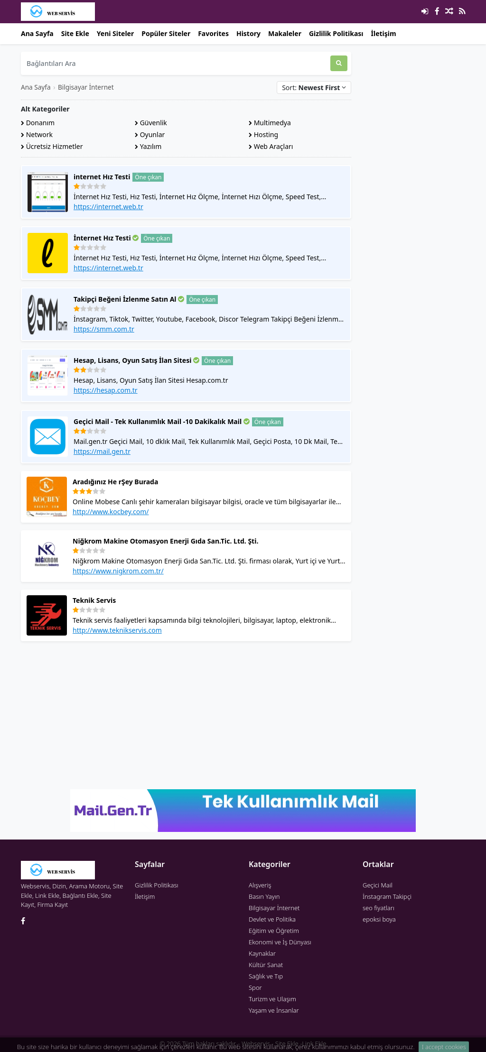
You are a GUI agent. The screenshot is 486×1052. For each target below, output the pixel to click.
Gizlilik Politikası (336, 33)
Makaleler (284, 33)
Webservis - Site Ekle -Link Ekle (284, 1043)
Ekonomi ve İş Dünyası (280, 942)
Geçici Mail (378, 885)
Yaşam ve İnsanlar (274, 1010)
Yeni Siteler (115, 33)
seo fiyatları (378, 908)
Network (37, 134)
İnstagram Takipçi (387, 896)
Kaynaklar (262, 953)
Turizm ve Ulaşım (272, 999)
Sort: (314, 87)
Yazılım (148, 146)
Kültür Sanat (266, 964)
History (248, 33)
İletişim (383, 33)
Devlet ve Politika (272, 919)
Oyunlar (150, 134)
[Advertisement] (186, 715)
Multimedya (270, 122)
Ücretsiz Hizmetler (52, 146)
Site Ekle (75, 33)
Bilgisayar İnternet (86, 87)
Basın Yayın (264, 896)
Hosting (263, 134)
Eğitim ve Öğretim (274, 930)
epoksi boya (379, 919)
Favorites (213, 33)
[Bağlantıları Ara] (176, 63)
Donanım (38, 122)
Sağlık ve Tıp (266, 976)
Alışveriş (260, 885)
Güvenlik (151, 122)
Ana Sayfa (37, 33)
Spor (255, 987)
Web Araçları (271, 146)
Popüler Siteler (165, 33)
